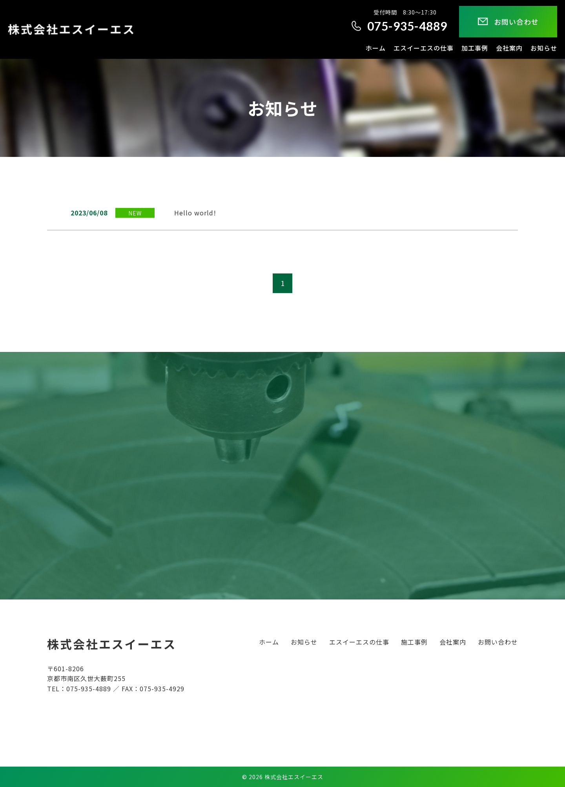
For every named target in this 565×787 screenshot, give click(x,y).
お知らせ (304, 642)
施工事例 (414, 642)
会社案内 (452, 642)
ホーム (269, 642)
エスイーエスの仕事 (359, 642)
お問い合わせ (498, 642)
